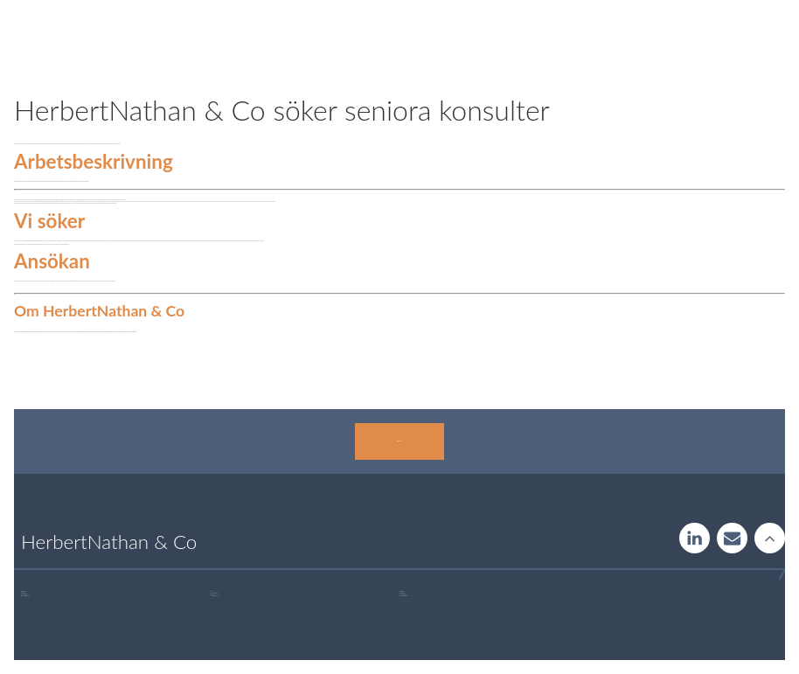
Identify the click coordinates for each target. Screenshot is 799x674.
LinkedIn (694, 538)
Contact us (732, 538)
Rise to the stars (769, 538)
